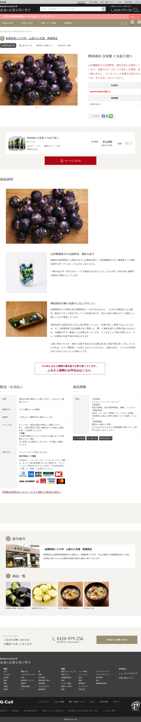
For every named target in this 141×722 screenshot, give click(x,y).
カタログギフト (44, 686)
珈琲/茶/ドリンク (27, 680)
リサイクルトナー (102, 671)
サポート (138, 2)
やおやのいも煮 (64, 45)
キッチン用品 (66, 683)
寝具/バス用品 (66, 686)
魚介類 (6, 677)
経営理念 (15, 711)
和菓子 (6, 689)
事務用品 (82, 683)
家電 (63, 680)
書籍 (80, 680)
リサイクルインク (102, 674)
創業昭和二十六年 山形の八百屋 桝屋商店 (32, 38)
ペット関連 (83, 671)
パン (22, 689)
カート (139, 25)
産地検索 (41, 683)
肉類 (5, 680)
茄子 (10, 31)
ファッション (83, 674)
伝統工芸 (82, 689)
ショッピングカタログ (128, 673)
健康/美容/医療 (101, 683)
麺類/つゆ (24, 671)
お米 (5, 671)
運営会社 (3, 711)
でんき (119, 2)
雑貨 (63, 689)
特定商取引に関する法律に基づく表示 (83, 711)
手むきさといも (25, 45)
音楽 (80, 677)
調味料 (23, 683)
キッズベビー (83, 686)
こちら (35, 149)
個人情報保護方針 (31, 711)
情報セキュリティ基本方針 (52, 711)
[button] (36, 107)
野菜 (5, 31)
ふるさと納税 (93, 2)
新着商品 (68, 23)
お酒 (22, 677)
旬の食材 (41, 677)
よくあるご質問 (109, 711)
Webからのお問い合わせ (116, 639)
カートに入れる (73, 160)
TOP (1, 31)
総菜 (40, 674)
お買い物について (126, 678)
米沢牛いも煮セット (44, 45)
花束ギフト (65, 674)
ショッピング (81, 2)
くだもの (7, 674)
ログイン (132, 25)
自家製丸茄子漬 (8, 45)
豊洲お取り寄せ (44, 680)
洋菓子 (6, 686)
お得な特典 (128, 2)
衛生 (97, 680)
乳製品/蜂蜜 (25, 686)
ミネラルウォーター (28, 674)
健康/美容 (41, 689)
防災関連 (99, 677)
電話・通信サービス (107, 2)
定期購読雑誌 (66, 677)
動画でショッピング (68, 671)
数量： (120, 144)
